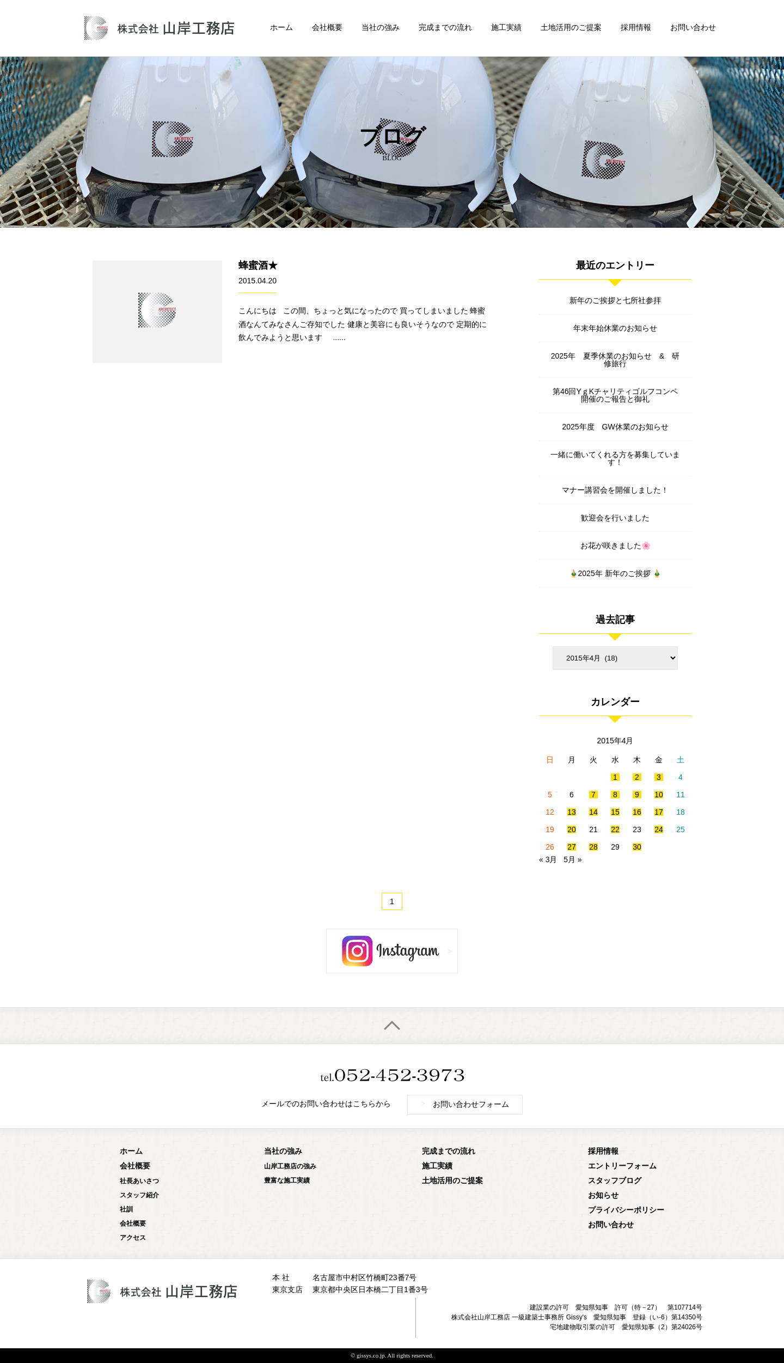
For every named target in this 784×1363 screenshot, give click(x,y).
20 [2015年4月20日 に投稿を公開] (571, 829)
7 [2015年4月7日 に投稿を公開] (593, 794)
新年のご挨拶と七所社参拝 (615, 300)
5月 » (572, 859)
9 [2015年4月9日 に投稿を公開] (637, 794)
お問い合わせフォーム (465, 1104)
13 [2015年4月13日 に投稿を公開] (571, 812)
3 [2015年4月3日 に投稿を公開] (659, 777)
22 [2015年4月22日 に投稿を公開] (615, 829)
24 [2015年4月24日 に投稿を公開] (658, 829)
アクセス (133, 1237)
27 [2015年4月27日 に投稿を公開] (571, 847)
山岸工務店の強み (290, 1166)
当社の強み (381, 27)
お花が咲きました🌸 (615, 545)
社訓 (126, 1209)
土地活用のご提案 (571, 27)
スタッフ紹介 (139, 1195)
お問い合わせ (693, 27)
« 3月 (548, 859)
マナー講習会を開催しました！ (615, 490)
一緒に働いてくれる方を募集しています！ (615, 458)
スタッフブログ (614, 1181)
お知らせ (603, 1195)
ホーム (281, 27)
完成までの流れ (445, 27)
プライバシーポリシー (626, 1210)
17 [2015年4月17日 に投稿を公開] (658, 812)
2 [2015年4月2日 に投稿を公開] (637, 777)
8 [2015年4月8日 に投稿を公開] (615, 794)
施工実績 (506, 27)
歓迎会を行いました (615, 517)
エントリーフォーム (622, 1166)
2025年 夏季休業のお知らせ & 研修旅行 (615, 360)
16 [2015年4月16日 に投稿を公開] (637, 812)
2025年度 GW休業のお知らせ (615, 426)
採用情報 (636, 27)
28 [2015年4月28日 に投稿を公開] (593, 847)
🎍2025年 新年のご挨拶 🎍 (615, 573)
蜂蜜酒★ (258, 265)
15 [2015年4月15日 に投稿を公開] (615, 812)
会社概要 (327, 27)
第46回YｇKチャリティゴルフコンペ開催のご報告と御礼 (615, 395)
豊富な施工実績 (287, 1180)
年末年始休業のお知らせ (615, 328)
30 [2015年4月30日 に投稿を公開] (637, 847)
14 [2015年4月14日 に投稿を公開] (593, 812)
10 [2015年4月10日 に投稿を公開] (658, 794)
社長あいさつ (139, 1181)
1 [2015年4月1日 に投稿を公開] (615, 777)
